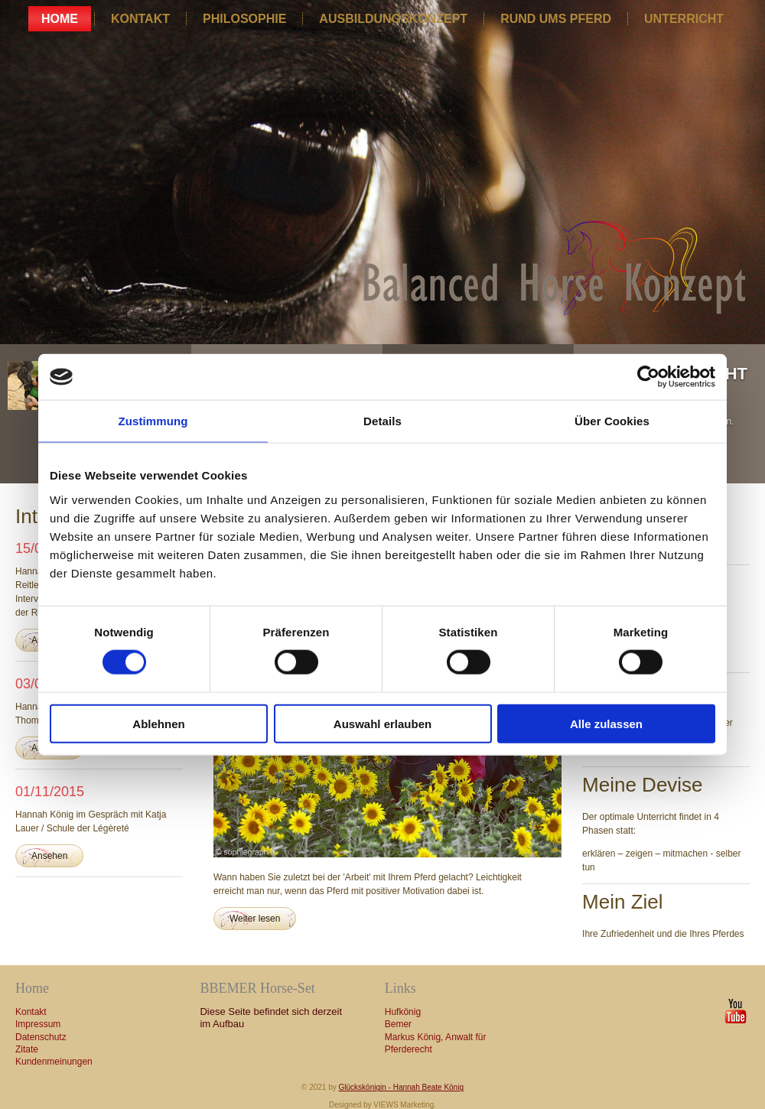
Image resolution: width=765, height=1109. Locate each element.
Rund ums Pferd (555, 18)
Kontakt (140, 18)
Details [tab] (382, 421)
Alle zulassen (606, 723)
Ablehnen (158, 723)
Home (59, 18)
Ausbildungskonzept (393, 18)
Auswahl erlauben (382, 723)
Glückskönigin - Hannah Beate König (401, 1087)
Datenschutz (41, 1037)
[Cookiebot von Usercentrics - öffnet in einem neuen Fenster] (648, 377)
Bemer (398, 1024)
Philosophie (244, 18)
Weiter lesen (255, 918)
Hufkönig (403, 1012)
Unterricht (684, 18)
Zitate (26, 1049)
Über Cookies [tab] (612, 421)
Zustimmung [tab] (153, 421)
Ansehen (49, 855)
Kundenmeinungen (54, 1061)
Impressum (37, 1024)
